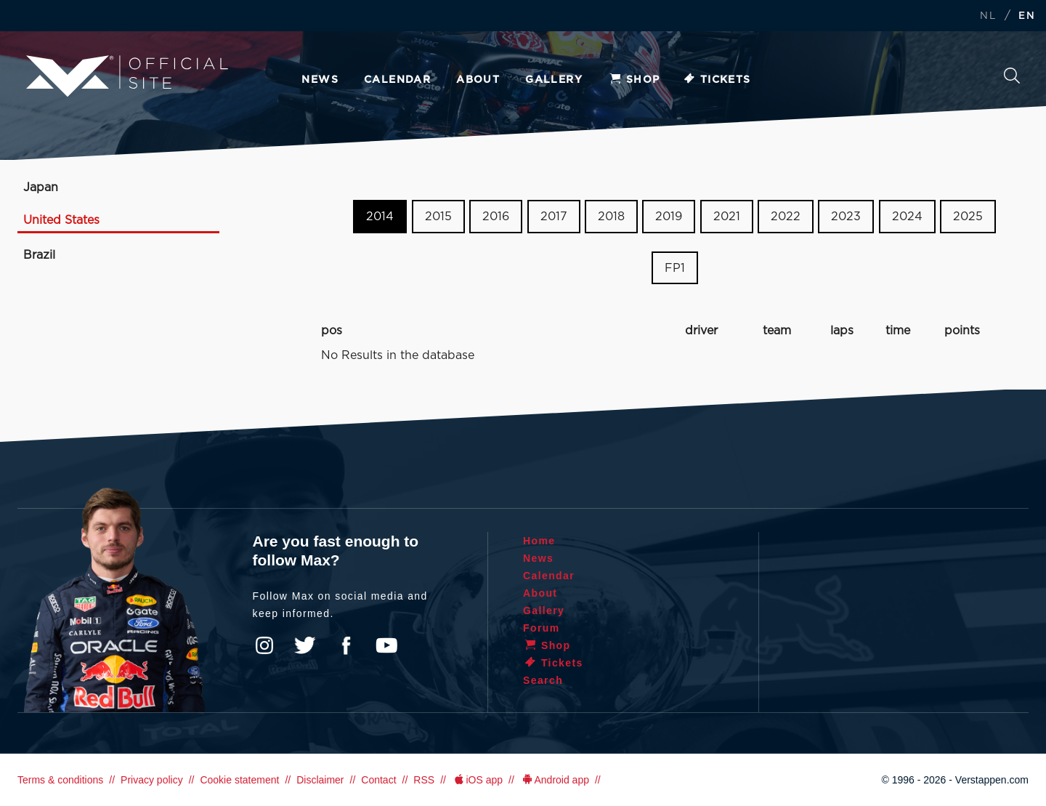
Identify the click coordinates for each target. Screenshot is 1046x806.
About (478, 80)
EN (1026, 16)
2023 (846, 216)
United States (61, 220)
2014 (380, 216)
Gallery (554, 80)
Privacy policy (152, 780)
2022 (785, 216)
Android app (554, 780)
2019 (668, 216)
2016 (495, 216)
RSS (423, 780)
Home (539, 541)
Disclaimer (320, 780)
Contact (378, 780)
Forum (541, 628)
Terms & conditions (60, 780)
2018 (611, 216)
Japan (40, 187)
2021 (726, 216)
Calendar (397, 80)
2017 (553, 216)
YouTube (386, 645)
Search (1012, 76)
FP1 (675, 268)
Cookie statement (239, 780)
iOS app (477, 780)
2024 (907, 216)
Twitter (305, 645)
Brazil (39, 255)
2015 (438, 216)
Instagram (264, 645)
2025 (968, 216)
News (319, 80)
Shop (634, 80)
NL (988, 16)
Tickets (716, 80)
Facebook (345, 645)
